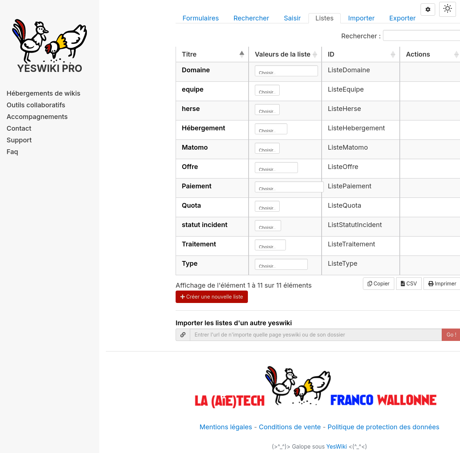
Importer (361, 18)
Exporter (402, 18)
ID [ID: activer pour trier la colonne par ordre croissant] (331, 54)
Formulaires (201, 18)
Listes (324, 18)
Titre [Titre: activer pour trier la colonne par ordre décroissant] (189, 54)
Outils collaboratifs (36, 105)
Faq (12, 152)
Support (19, 140)
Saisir (292, 18)
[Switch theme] (447, 9)
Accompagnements (37, 116)
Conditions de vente (290, 427)
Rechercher (251, 18)
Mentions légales (226, 427)
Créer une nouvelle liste (211, 296)
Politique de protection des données (383, 427)
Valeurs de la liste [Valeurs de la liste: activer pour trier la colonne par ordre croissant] (283, 54)
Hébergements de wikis (43, 93)
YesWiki (336, 446)
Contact (19, 128)
